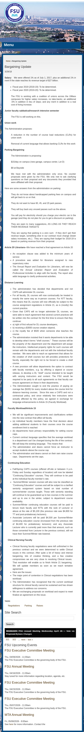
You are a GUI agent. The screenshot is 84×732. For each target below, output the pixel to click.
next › (23, 639)
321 (7, 639)
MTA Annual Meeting (19, 715)
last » (30, 639)
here (11, 724)
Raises (40, 605)
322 (14, 639)
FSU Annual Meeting (19, 666)
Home (8, 61)
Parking (28, 605)
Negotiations (14, 605)
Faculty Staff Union (20, 28)
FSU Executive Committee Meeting (30, 650)
